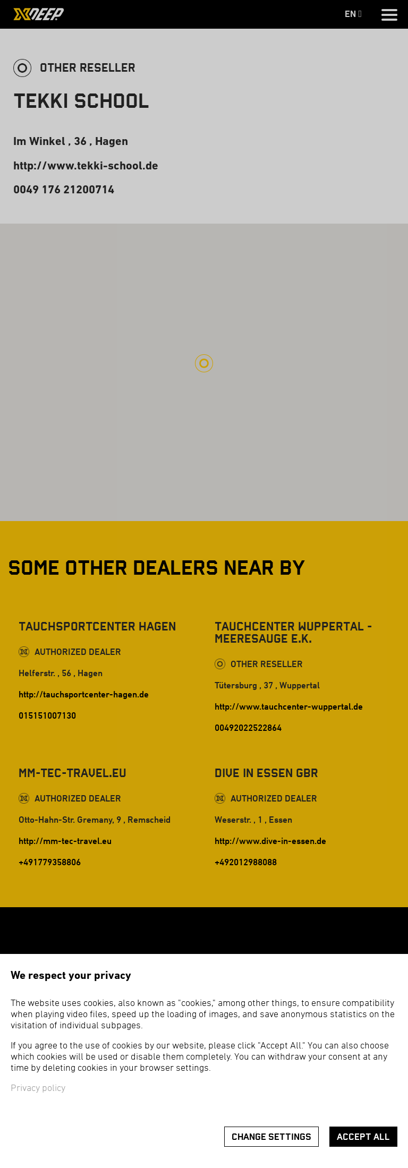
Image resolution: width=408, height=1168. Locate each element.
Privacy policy (38, 1089)
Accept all (363, 1137)
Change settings (271, 1137)
